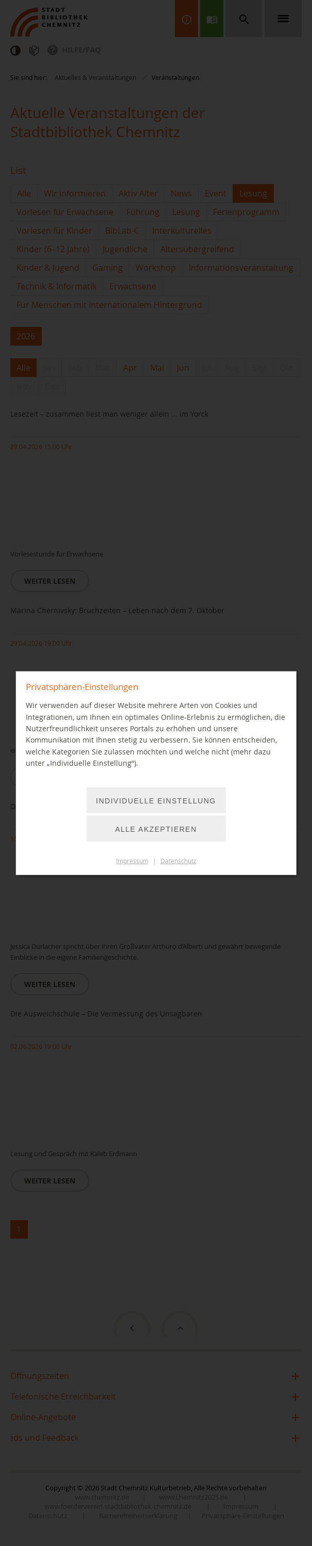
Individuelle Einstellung (156, 800)
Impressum (132, 860)
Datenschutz (178, 860)
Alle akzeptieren (156, 829)
